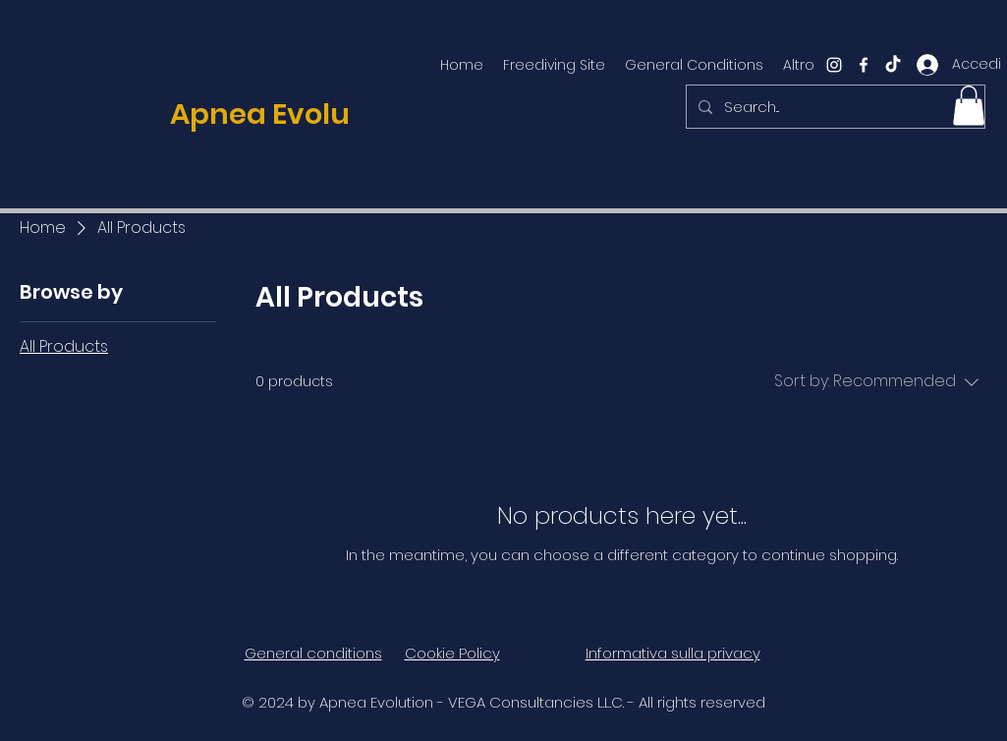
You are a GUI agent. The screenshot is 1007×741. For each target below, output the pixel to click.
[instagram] (834, 65)
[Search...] (833, 107)
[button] (968, 106)
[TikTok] (893, 65)
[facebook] (863, 65)
